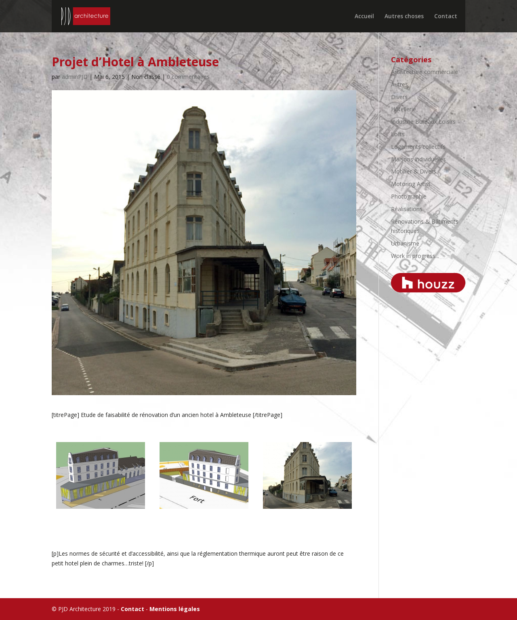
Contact (445, 16)
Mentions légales (174, 609)
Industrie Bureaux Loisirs (423, 121)
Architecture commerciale (424, 72)
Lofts (398, 134)
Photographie (409, 196)
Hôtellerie (403, 109)
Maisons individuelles (418, 159)
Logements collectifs (418, 146)
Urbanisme (405, 243)
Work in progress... (415, 256)
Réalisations (406, 209)
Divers (399, 97)
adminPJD (75, 76)
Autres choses (404, 16)
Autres (399, 84)
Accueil (364, 16)
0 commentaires (188, 76)
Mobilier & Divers (413, 171)
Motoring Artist (411, 184)
